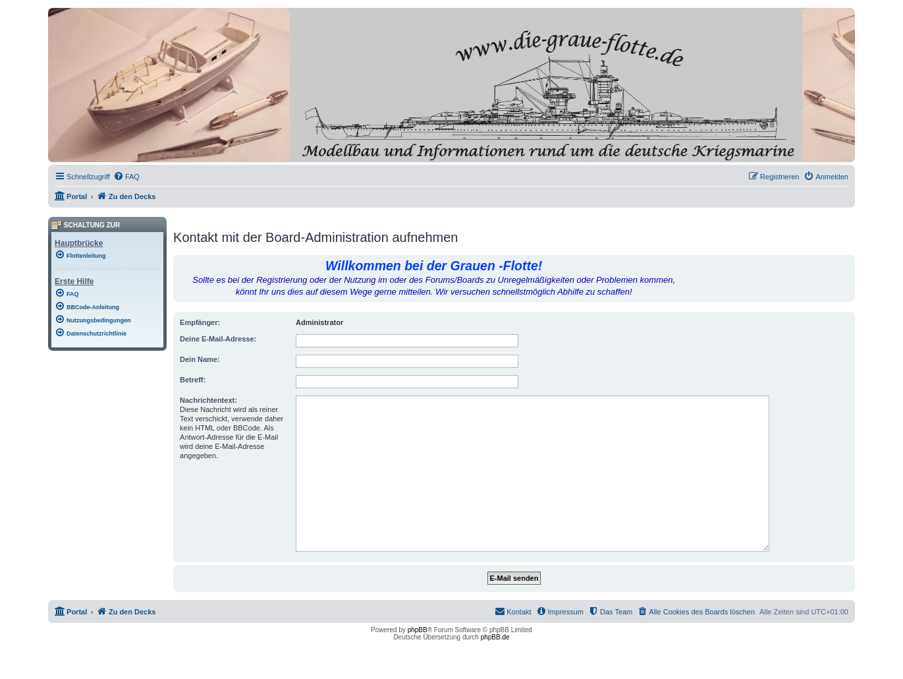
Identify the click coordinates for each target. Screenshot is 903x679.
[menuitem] (126, 177)
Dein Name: (200, 359)
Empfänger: (200, 322)
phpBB (417, 630)
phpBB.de (495, 637)
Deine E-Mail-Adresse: (218, 339)
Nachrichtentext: (208, 400)
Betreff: (192, 380)
